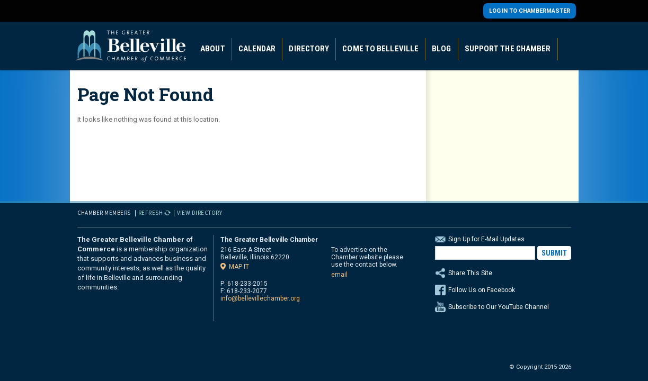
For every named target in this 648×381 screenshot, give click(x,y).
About (212, 48)
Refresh (150, 212)
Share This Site (503, 273)
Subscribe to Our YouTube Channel (498, 307)
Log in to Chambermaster (529, 10)
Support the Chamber (508, 48)
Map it (239, 266)
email (339, 274)
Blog (441, 48)
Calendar (257, 48)
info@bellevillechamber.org (260, 298)
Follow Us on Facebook (481, 290)
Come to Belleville (380, 48)
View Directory (200, 212)
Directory (309, 48)
